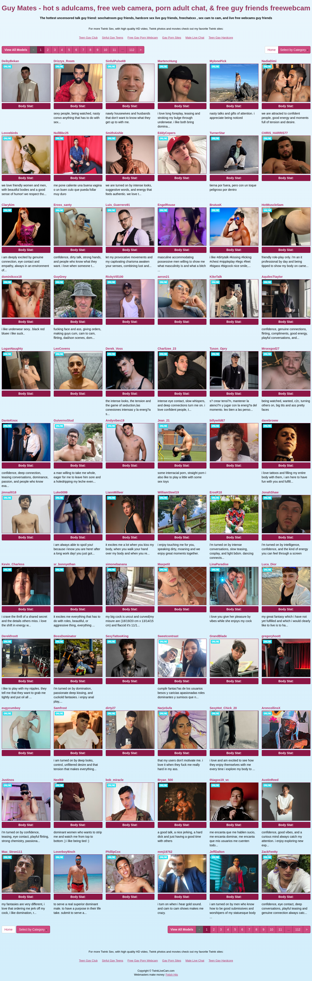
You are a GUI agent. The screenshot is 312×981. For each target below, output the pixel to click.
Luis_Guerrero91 (118, 205)
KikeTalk (216, 276)
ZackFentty (270, 851)
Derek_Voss (114, 348)
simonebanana (116, 564)
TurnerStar (217, 133)
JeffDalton (217, 851)
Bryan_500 (165, 780)
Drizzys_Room (64, 61)
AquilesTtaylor (272, 276)
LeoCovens (62, 348)
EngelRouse (166, 205)
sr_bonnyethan (64, 564)
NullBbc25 (61, 133)
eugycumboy (11, 708)
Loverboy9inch (64, 851)
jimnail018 (9, 492)
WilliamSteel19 (168, 492)
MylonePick (218, 61)
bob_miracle (115, 780)
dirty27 (111, 708)
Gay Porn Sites (171, 37)
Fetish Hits (172, 974)
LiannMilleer (115, 492)
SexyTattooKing (117, 636)
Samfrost (60, 708)
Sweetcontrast (168, 636)
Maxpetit (164, 564)
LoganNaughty (12, 348)
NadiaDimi (269, 61)
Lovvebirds (10, 133)
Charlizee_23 (167, 348)
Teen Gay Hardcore (221, 37)
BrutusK (216, 205)
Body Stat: (26, 106)
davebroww (270, 420)
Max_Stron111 (12, 851)
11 (114, 50)
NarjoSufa (165, 708)
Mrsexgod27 (271, 348)
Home (272, 50)
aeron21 (163, 276)
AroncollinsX (271, 708)
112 (131, 50)
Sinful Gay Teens (112, 37)
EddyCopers (167, 133)
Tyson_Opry (218, 348)
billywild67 (217, 420)
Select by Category (294, 50)
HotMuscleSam (272, 205)
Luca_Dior (269, 564)
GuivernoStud (64, 420)
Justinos (8, 780)
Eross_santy (63, 205)
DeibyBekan (10, 61)
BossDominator (65, 636)
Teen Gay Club (88, 37)
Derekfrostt (10, 636)
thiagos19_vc (219, 780)
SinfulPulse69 (116, 61)
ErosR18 (216, 492)
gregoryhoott (271, 636)
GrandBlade (218, 636)
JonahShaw (270, 492)
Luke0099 (61, 492)
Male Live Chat (194, 37)
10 (105, 50)
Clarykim (8, 205)
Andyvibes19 (115, 420)
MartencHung (167, 61)
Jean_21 (164, 420)
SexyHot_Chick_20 (223, 708)
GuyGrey (60, 276)
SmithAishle (114, 133)
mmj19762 (165, 851)
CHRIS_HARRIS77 (275, 133)
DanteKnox (10, 420)
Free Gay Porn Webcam (143, 37)
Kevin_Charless (13, 564)
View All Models (16, 50)
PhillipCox (113, 851)
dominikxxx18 (12, 276)
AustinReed (270, 780)
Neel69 (58, 780)
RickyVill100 (114, 276)
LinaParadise (219, 564)
